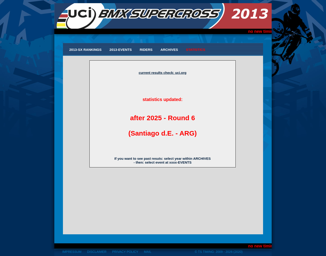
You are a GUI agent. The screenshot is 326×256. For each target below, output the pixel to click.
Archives (169, 50)
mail (147, 252)
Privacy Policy (125, 252)
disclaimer (97, 252)
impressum (72, 252)
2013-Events (121, 50)
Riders (146, 50)
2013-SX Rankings (85, 50)
